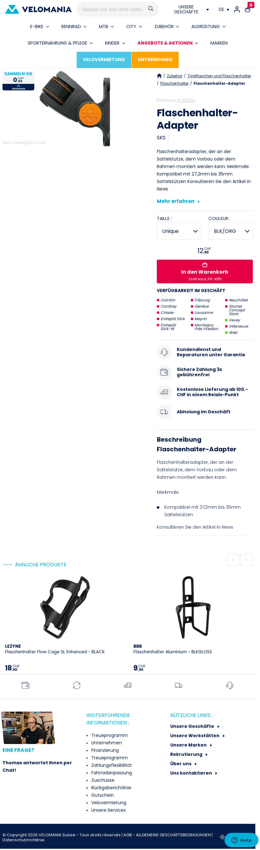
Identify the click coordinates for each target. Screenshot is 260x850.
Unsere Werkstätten (195, 735)
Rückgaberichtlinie (110, 788)
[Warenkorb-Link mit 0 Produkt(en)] (247, 9)
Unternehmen (106, 743)
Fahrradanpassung (111, 773)
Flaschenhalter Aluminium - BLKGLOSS (172, 649)
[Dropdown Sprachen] (224, 9)
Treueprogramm (109, 735)
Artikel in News (218, 527)
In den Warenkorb (204, 271)
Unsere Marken (189, 745)
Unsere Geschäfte (192, 726)
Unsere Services (108, 810)
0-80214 (186, 100)
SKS (161, 137)
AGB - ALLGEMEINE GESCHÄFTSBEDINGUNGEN (167, 835)
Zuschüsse (102, 780)
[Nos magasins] (188, 9)
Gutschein (102, 795)
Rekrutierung (186, 754)
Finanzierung (104, 750)
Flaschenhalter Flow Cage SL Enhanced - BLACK (55, 649)
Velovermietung (108, 803)
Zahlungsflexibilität (111, 765)
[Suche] (118, 9)
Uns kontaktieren (191, 773)
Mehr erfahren (178, 202)
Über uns (181, 763)
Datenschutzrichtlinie (23, 840)
